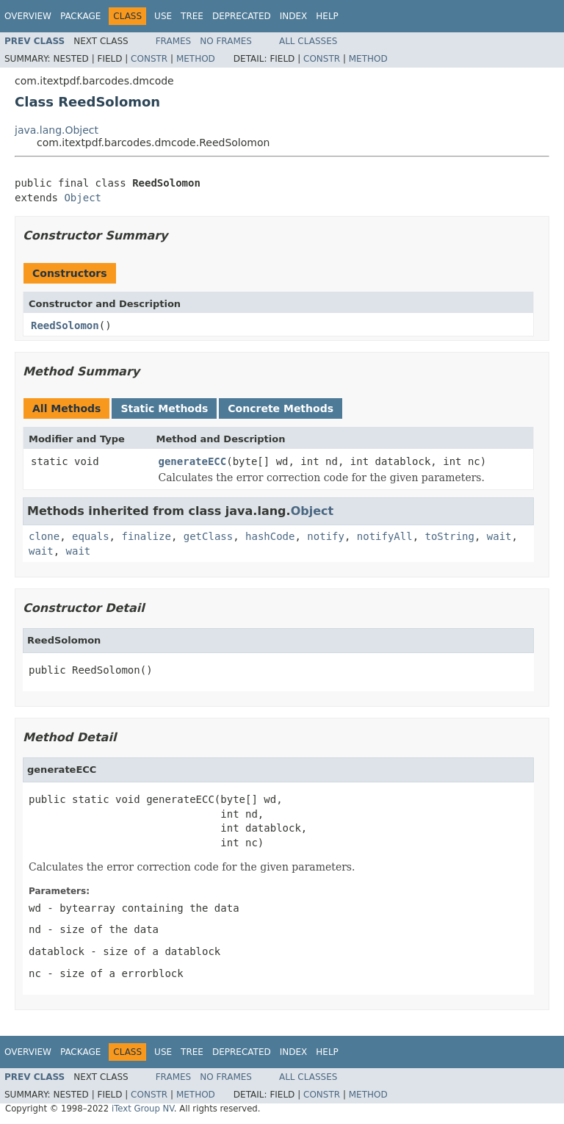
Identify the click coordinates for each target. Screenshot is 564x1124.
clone (44, 536)
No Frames (226, 41)
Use (163, 16)
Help (327, 16)
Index (294, 16)
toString (449, 536)
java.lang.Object (56, 130)
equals (90, 536)
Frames (174, 41)
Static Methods (164, 408)
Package (80, 16)
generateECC (193, 461)
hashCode (269, 536)
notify (325, 536)
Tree (192, 16)
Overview (27, 16)
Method (195, 59)
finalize (145, 536)
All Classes (308, 41)
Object (82, 197)
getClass (208, 536)
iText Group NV (143, 1108)
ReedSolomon (65, 325)
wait (499, 536)
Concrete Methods (280, 408)
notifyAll (385, 536)
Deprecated (241, 16)
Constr (149, 59)
